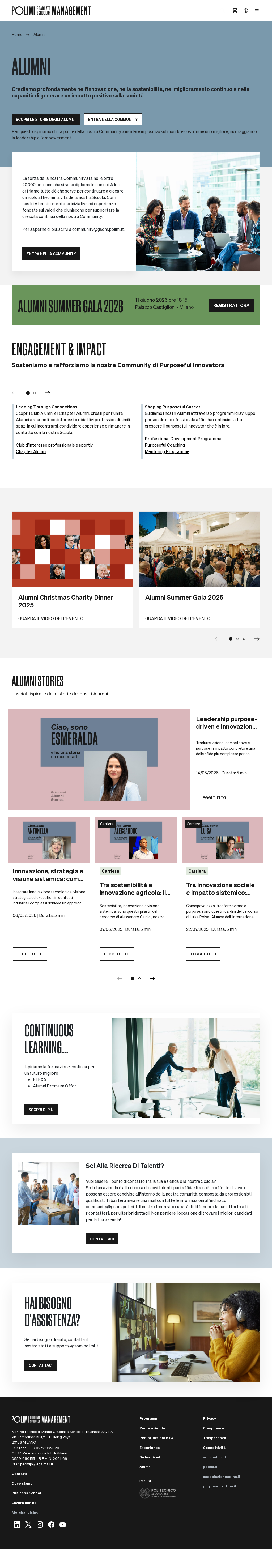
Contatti (19, 1473)
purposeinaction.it (219, 1486)
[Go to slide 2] (35, 393)
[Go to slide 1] (28, 393)
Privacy (209, 1418)
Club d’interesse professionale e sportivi (55, 445)
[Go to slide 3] (244, 639)
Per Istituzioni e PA (156, 1437)
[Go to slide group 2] (139, 978)
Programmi (149, 1418)
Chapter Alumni (31, 451)
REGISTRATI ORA (231, 305)
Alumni (145, 1466)
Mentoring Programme (167, 451)
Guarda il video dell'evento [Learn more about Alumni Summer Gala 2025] (177, 618)
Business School (26, 1493)
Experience (149, 1447)
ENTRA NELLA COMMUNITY (51, 253)
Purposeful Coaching (165, 445)
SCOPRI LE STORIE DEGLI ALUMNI (45, 119)
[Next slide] (257, 639)
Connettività (214, 1447)
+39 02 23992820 (43, 1447)
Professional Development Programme (183, 438)
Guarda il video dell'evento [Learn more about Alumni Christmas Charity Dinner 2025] (50, 618)
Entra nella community (113, 119)
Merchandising (25, 1512)
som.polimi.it (214, 1457)
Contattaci (102, 1238)
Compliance (213, 1428)
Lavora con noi (25, 1502)
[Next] (47, 393)
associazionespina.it (221, 1476)
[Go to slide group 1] (133, 978)
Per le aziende (152, 1428)
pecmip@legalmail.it (36, 1464)
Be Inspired (149, 1457)
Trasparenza (214, 1437)
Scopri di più (41, 1109)
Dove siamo (22, 1483)
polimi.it (210, 1466)
